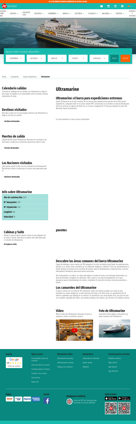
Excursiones (35, 377)
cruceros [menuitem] (39, 13)
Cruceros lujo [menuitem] (26, 13)
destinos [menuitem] (79, 13)
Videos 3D (34, 382)
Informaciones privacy (65, 358)
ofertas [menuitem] (14, 13)
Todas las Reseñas (14, 366)
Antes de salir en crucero (40, 365)
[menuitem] (101, 6)
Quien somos (87, 362)
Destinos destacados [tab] (12, 121)
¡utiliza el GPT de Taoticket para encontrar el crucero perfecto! (81, 402)
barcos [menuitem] (67, 13)
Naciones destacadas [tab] (12, 177)
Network (86, 367)
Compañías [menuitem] (53, 13)
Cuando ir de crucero (39, 373)
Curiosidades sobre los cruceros (39, 359)
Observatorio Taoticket (91, 358)
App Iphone (112, 367)
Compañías (15, 77)
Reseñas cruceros (114, 358)
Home (4, 77)
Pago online (112, 362)
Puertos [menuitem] (120, 13)
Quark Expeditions (30, 77)
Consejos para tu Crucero (40, 369)
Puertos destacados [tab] (11, 148)
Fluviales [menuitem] (93, 13)
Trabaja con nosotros (65, 367)
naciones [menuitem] (107, 13)
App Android (113, 371)
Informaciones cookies (65, 362)
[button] (127, 328)
